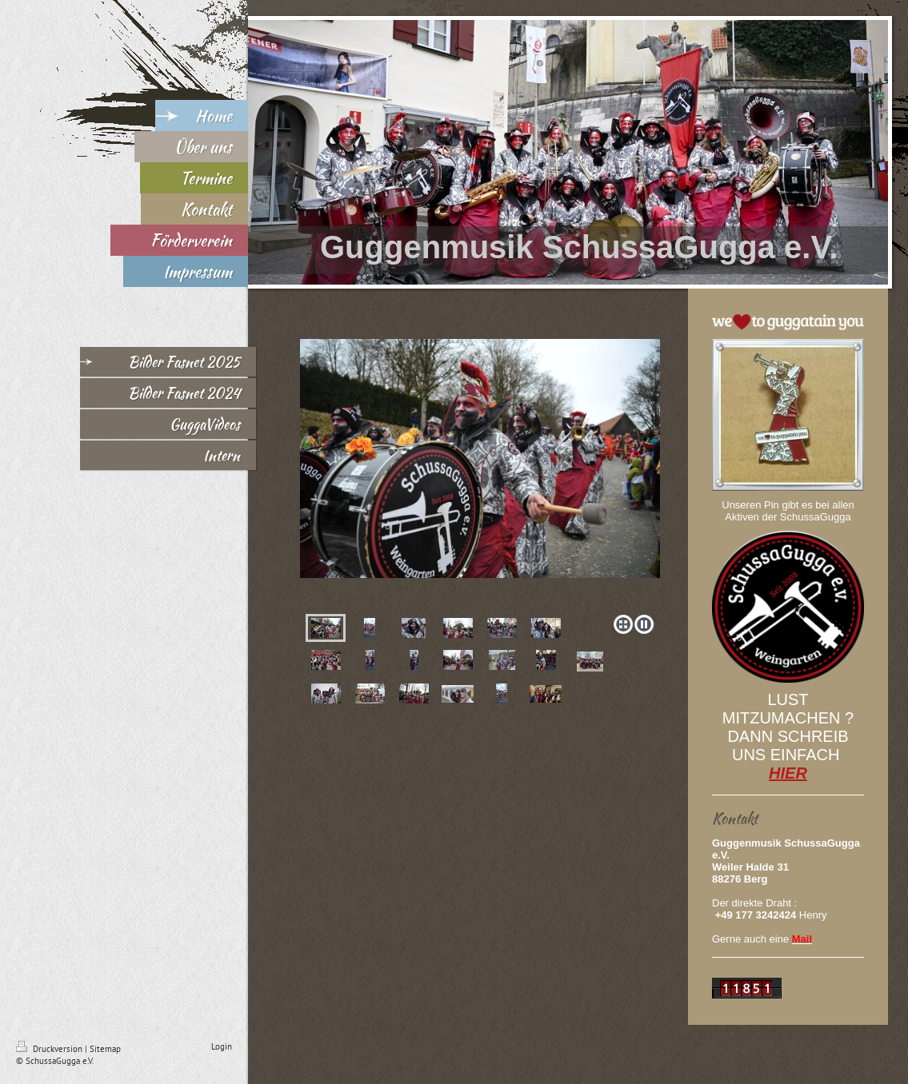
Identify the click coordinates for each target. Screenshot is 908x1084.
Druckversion (50, 1048)
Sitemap (105, 1048)
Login (221, 1046)
